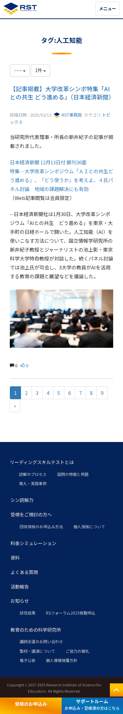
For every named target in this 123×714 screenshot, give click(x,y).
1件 (40, 70)
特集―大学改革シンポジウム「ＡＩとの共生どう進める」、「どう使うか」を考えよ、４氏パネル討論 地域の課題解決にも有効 (61, 180)
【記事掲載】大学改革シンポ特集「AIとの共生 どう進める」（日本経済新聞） (62, 92)
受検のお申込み (31, 703)
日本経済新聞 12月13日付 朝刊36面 (48, 162)
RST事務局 (67, 115)
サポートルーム (92, 704)
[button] (61, 462)
